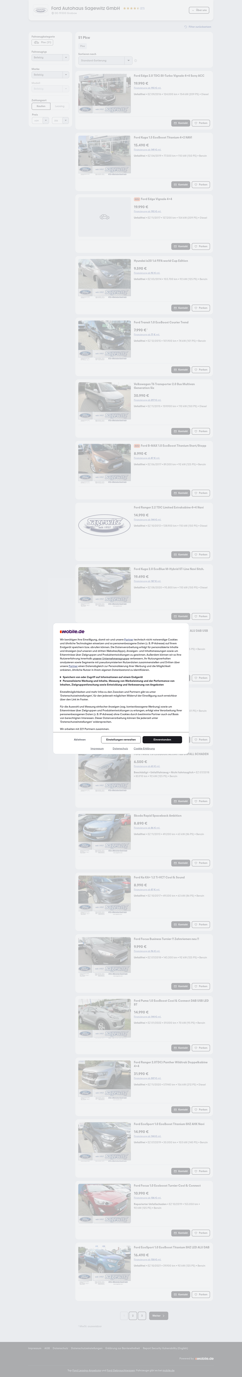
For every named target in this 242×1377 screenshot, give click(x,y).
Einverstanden (162, 739)
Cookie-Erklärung (144, 748)
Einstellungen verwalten (121, 739)
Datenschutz (120, 748)
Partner (128, 639)
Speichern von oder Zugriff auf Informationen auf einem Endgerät (103, 677)
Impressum (97, 748)
